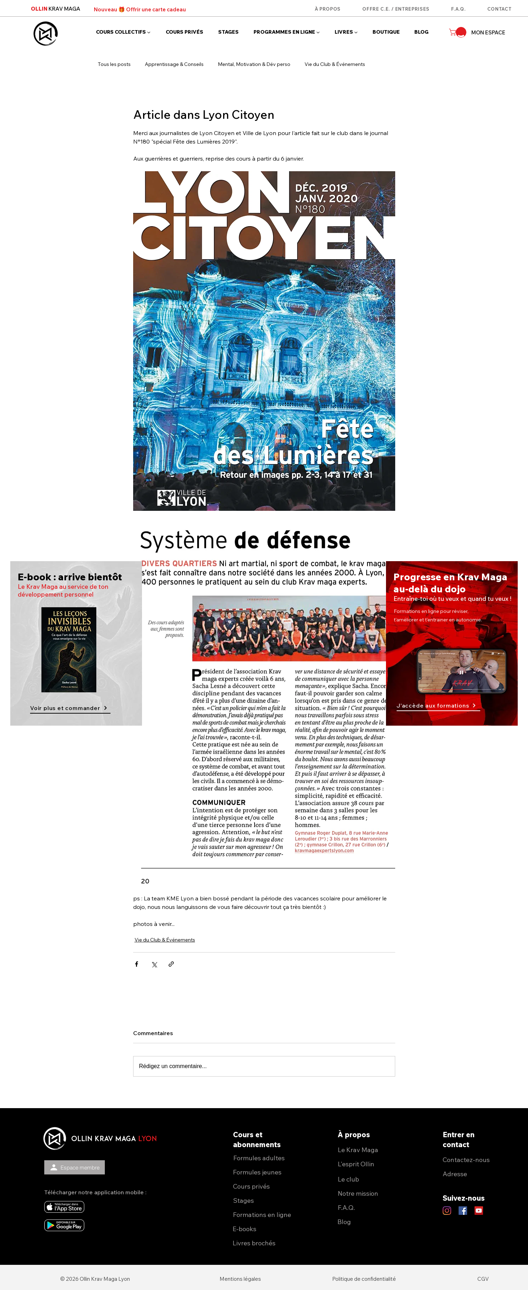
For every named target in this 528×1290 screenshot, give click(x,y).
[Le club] (371, 1179)
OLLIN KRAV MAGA (103, 1139)
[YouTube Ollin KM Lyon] (479, 1210)
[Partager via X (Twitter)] (154, 964)
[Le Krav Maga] (371, 1150)
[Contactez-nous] (476, 1159)
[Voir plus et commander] (70, 708)
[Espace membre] (74, 1167)
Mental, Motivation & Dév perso (254, 64)
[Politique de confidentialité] (364, 1279)
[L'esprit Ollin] (371, 1164)
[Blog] (370, 1221)
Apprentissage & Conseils (174, 64)
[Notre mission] (371, 1193)
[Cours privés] (266, 1186)
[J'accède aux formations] (438, 705)
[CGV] (482, 1279)
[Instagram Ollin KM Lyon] (447, 1210)
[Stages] (266, 1200)
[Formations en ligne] (266, 1214)
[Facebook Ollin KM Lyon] (463, 1210)
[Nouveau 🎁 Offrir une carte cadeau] (140, 9)
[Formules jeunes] (266, 1172)
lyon (147, 1139)
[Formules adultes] (266, 1158)
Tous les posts (114, 64)
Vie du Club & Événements (335, 64)
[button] (125, 32)
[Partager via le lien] (171, 964)
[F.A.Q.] (371, 1207)
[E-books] (266, 1229)
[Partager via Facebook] (136, 964)
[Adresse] (476, 1174)
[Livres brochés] (266, 1243)
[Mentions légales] (240, 1279)
